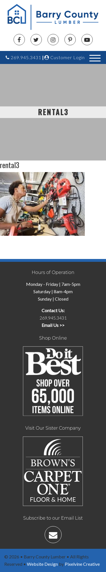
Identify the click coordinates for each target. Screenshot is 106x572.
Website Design (42, 564)
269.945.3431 (23, 57)
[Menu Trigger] (95, 57)
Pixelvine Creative (82, 564)
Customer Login (64, 57)
